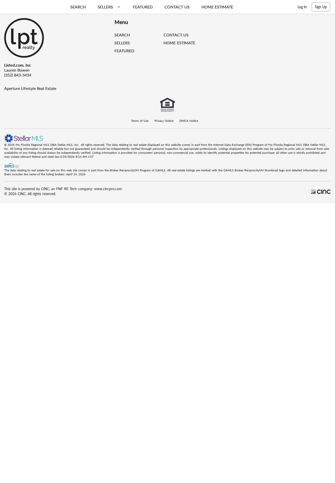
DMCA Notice (188, 122)
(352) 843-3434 (17, 76)
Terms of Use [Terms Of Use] (139, 122)
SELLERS (122, 44)
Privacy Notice (163, 122)
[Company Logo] (57, 39)
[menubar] (155, 8)
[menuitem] (81, 8)
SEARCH (122, 36)
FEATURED (124, 52)
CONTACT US (176, 36)
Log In (302, 7)
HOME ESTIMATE (179, 44)
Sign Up (321, 7)
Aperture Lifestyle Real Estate (30, 89)
